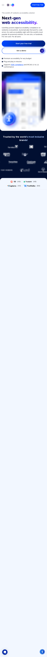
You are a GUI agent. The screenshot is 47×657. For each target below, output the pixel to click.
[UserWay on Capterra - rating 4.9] (14, 186)
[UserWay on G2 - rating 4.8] (16, 181)
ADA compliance (17, 65)
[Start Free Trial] (37, 5)
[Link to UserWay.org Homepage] (10, 5)
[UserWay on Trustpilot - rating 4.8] (29, 181)
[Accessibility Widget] (42, 651)
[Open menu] (3, 5)
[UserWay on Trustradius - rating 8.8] (32, 186)
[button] (5, 652)
